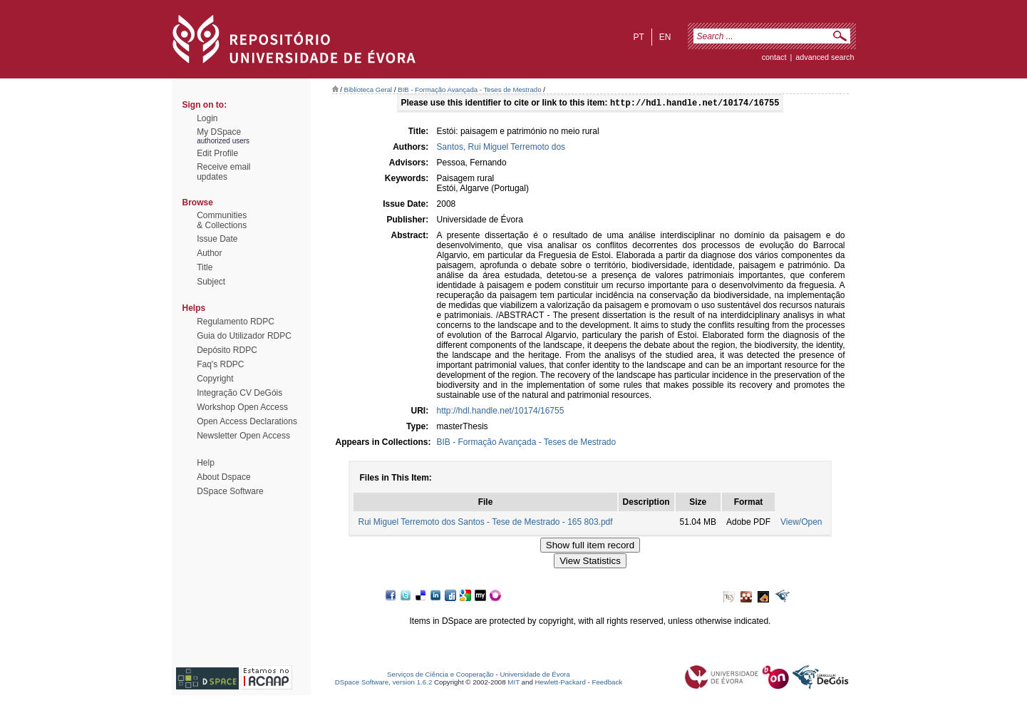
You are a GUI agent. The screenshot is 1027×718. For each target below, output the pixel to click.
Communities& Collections (222, 220)
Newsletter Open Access (243, 436)
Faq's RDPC (220, 364)
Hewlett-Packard (560, 683)
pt (638, 37)
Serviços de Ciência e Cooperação (440, 675)
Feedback (607, 683)
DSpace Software (230, 491)
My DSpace (219, 132)
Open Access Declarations (247, 421)
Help (206, 463)
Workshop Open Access (242, 407)
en (665, 37)
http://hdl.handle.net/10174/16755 (500, 412)
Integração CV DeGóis (239, 393)
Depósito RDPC (227, 350)
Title (204, 267)
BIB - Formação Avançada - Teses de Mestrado (469, 89)
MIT (513, 683)
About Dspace (223, 477)
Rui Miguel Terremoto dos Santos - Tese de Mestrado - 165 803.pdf (485, 523)
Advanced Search (824, 57)
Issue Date (217, 239)
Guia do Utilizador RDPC (244, 336)
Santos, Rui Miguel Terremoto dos (501, 148)
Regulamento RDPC (235, 322)
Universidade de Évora (534, 675)
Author (209, 253)
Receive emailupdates (223, 172)
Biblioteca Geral (368, 89)
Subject (211, 282)
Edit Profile (217, 153)
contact (774, 57)
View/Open (801, 523)
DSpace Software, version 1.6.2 (384, 683)
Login (207, 118)
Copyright (215, 379)
